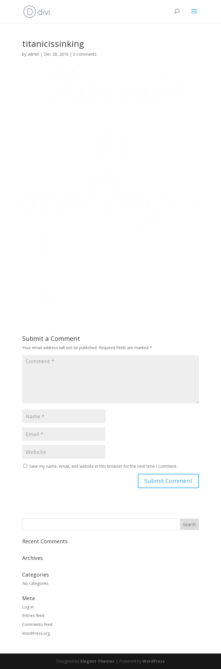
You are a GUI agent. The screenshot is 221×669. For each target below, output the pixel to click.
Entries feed (33, 615)
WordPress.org (36, 633)
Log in (28, 607)
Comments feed (37, 624)
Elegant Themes (97, 661)
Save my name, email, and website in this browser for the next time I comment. (103, 466)
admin (33, 54)
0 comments (85, 54)
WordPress (153, 661)
